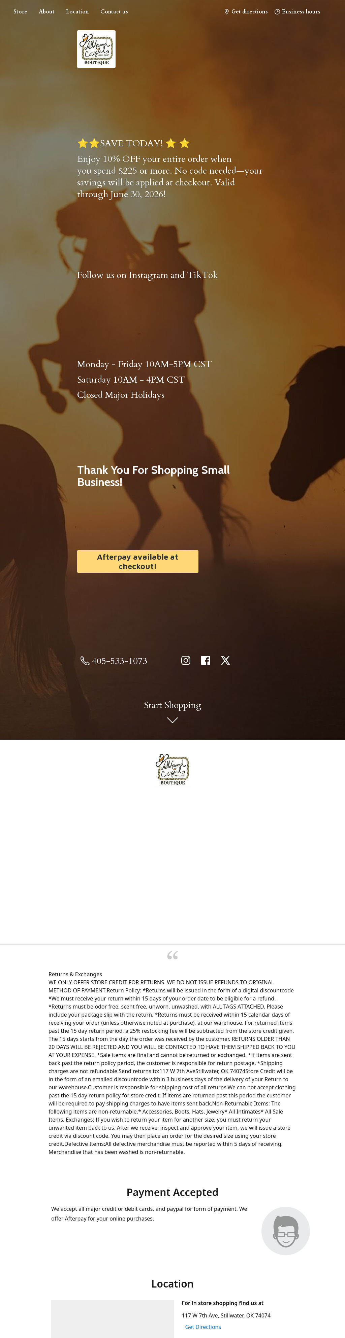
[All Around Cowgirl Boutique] (172, 769)
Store (20, 11)
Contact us (114, 11)
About (47, 11)
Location (77, 11)
